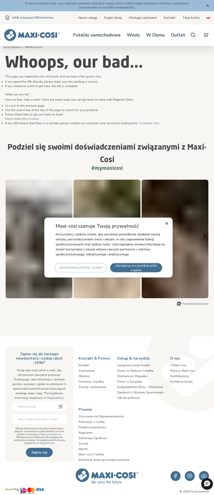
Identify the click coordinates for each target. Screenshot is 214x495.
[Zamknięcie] (166, 223)
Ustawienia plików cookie (80, 267)
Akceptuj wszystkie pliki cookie (136, 267)
